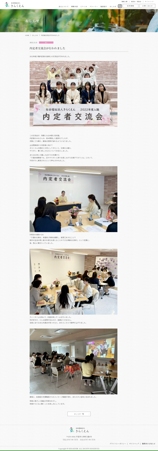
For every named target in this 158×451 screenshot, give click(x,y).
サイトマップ (134, 443)
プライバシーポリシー (118, 443)
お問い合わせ (147, 6)
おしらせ (113, 6)
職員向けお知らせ (148, 443)
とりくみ (83, 6)
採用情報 (130, 6)
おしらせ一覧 (79, 414)
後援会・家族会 (136, 1)
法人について (64, 6)
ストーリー (94, 6)
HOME (27, 35)
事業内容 (74, 6)
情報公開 (124, 1)
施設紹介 (104, 6)
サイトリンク (149, 1)
